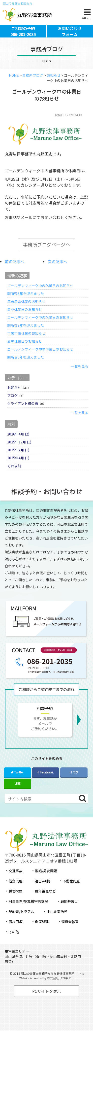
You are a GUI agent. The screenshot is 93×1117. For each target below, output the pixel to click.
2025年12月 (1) (19, 453)
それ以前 (14, 476)
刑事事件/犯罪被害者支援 (28, 912)
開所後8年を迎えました (25, 304)
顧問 (69, 912)
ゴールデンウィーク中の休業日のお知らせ (40, 296)
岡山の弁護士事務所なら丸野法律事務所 (47, 984)
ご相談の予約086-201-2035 (23, 40)
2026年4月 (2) (18, 445)
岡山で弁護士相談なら (17, 3)
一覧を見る (79, 377)
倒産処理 (42, 932)
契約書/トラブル (21, 922)
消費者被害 (70, 932)
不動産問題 (71, 892)
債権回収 (16, 932)
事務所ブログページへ (46, 255)
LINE (18, 794)
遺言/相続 (42, 892)
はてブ (74, 783)
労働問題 (16, 902)
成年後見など (45, 902)
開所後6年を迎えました (25, 368)
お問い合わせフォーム (70, 40)
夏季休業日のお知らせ (24, 320)
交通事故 (16, 881)
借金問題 (16, 892)
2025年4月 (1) (18, 469)
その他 (14, 942)
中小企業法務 (57, 922)
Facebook (45, 783)
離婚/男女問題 (46, 881)
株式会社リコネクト (60, 989)
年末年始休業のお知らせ (26, 312)
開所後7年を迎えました (25, 336)
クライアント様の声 (22, 414)
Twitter (17, 783)
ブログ (12, 406)
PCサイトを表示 (46, 1002)
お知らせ (14, 398)
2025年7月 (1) (18, 461)
